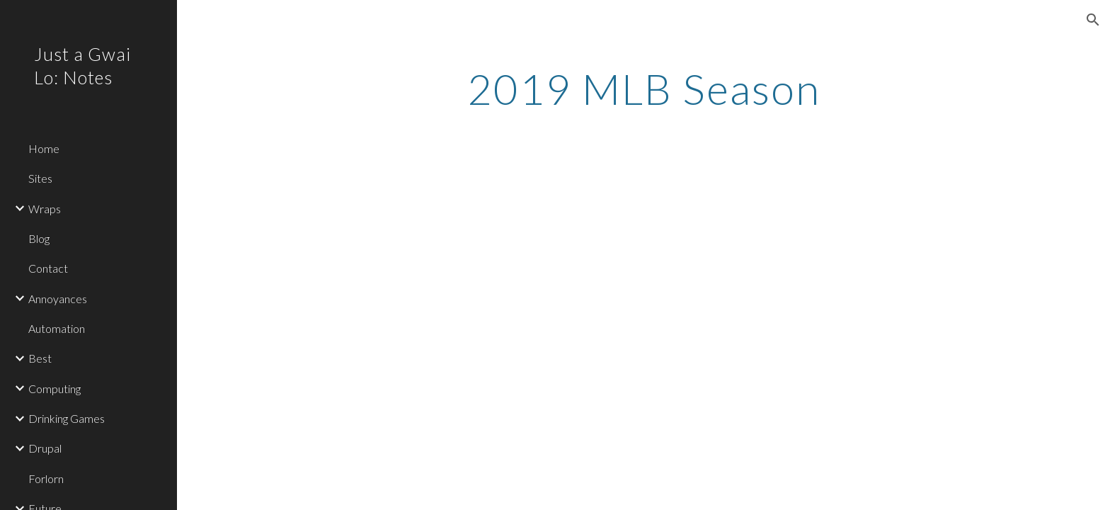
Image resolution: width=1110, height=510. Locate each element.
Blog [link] (39, 238)
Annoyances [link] (57, 298)
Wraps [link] (44, 208)
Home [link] (43, 148)
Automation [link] (56, 328)
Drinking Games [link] (66, 418)
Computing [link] (54, 388)
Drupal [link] (45, 448)
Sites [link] (40, 178)
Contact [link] (48, 268)
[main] (643, 89)
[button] (1093, 20)
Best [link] (40, 358)
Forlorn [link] (46, 478)
